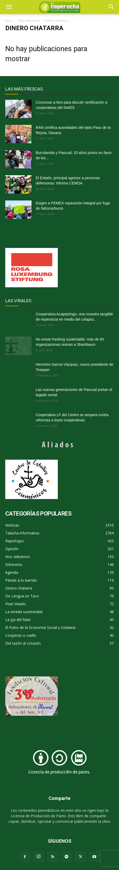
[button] (111, 7)
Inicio (9, 20)
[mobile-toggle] (9, 7)
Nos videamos (29, 20)
